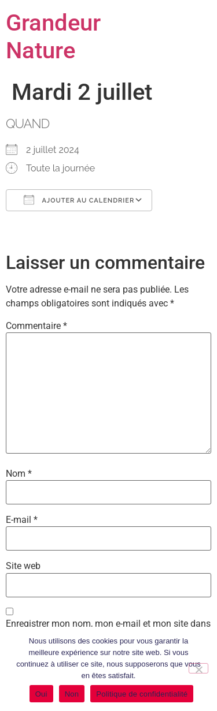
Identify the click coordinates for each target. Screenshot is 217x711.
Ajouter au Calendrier (79, 199)
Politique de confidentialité (141, 694)
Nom (19, 473)
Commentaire (36, 326)
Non (72, 694)
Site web (23, 566)
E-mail (22, 520)
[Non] (198, 668)
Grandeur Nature (53, 36)
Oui (41, 694)
